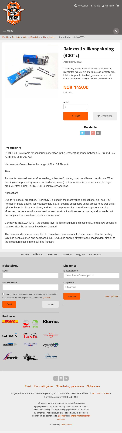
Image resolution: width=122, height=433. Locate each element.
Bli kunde (37, 255)
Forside (5, 37)
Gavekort (67, 255)
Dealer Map (52, 255)
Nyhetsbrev (93, 388)
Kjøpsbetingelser (43, 388)
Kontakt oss (95, 255)
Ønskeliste (104, 116)
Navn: (5, 272)
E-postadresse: (9, 283)
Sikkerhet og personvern (70, 388)
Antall (66, 102)
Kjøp (75, 116)
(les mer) (46, 299)
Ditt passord (69, 283)
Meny (7, 31)
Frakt (28, 388)
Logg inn (80, 255)
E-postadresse (70, 272)
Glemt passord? (112, 297)
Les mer (50, 305)
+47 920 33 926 (103, 395)
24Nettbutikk (66, 427)
